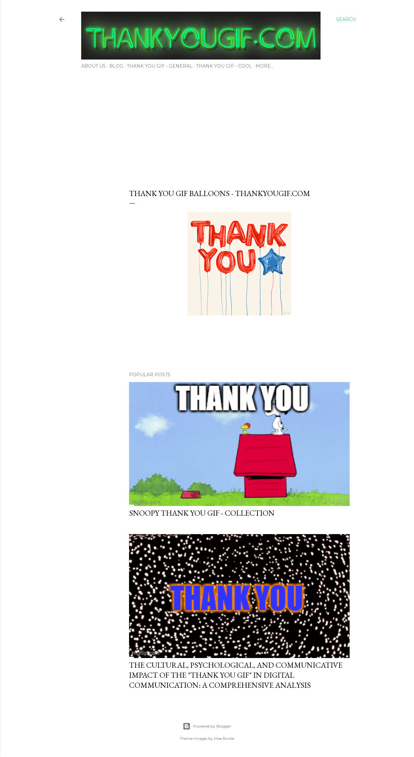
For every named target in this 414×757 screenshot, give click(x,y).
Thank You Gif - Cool (224, 66)
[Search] (346, 19)
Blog (116, 66)
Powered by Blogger (207, 726)
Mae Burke (224, 738)
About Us (93, 66)
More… (265, 66)
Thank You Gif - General (159, 66)
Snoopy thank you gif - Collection (202, 513)
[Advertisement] (207, 127)
